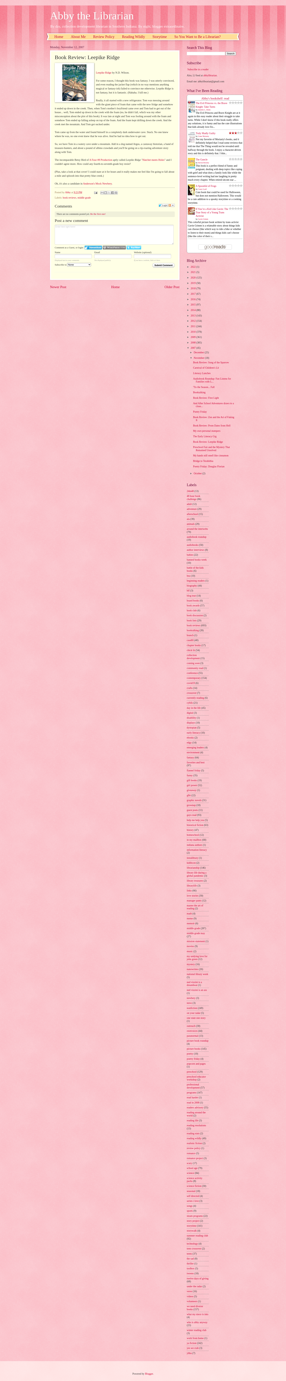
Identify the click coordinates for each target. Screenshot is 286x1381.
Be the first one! (98, 214)
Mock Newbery (103, 183)
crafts (189, 688)
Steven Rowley (203, 163)
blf (188, 590)
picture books (193, 1048)
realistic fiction (194, 1143)
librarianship (193, 867)
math (189, 913)
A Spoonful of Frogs (206, 186)
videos (190, 1296)
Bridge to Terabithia (203, 461)
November (199, 358)
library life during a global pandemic (196, 874)
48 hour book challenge (193, 498)
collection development (193, 657)
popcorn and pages (196, 1063)
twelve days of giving (197, 1278)
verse (189, 1291)
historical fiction (195, 825)
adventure (192, 509)
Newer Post (58, 287)
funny (190, 775)
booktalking (193, 630)
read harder (192, 1097)
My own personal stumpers (206, 431)
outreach (191, 1026)
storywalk (192, 1230)
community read (195, 668)
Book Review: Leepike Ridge (208, 442)
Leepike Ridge (103, 72)
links (189, 890)
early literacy (193, 732)
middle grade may (196, 933)
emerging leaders (195, 747)
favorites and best (195, 762)
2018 (193, 288)
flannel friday (193, 770)
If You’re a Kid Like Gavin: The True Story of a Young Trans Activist (212, 213)
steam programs (195, 1216)
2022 (193, 267)
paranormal (192, 1035)
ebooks (190, 737)
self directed (193, 1196)
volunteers (192, 1301)
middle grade (84, 197)
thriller (190, 1263)
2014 (193, 310)
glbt (189, 795)
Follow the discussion (171, 205)
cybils (190, 702)
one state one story (196, 1018)
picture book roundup (197, 1040)
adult (189, 504)
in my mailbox (194, 839)
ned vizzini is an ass (197, 990)
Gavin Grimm (203, 219)
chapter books (194, 645)
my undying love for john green (197, 958)
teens (189, 1253)
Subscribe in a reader (197, 69)
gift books (192, 780)
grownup (191, 805)
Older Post (172, 287)
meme (190, 918)
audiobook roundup (196, 537)
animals (191, 524)
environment (193, 752)
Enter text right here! (114, 235)
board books (193, 600)
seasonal (191, 1191)
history (190, 830)
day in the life (194, 708)
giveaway (191, 790)
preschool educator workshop (196, 1078)
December (199, 352)
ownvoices (192, 1031)
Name (57, 252)
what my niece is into (197, 1314)
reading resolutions (196, 1125)
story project (193, 1221)
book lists (191, 620)
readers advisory (195, 1107)
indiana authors (194, 845)
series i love (193, 1201)
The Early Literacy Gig (204, 436)
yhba (189, 1353)
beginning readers (196, 580)
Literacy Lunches (201, 373)
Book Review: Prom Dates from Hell (211, 425)
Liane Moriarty (203, 136)
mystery (191, 964)
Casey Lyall (202, 189)
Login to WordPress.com (114, 247)
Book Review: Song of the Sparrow (211, 362)
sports (190, 1210)
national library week (197, 974)
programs (191, 1092)
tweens (190, 1273)
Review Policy (104, 37)
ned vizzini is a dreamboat (194, 984)
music (190, 951)
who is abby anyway (197, 1322)
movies (190, 946)
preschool (192, 1071)
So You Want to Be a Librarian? (197, 37)
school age (192, 1168)
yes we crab (193, 1348)
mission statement (196, 941)
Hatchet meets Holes (154, 159)
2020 (193, 277)
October (198, 473)
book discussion (195, 615)
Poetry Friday (200, 411)
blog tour (191, 595)
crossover (191, 693)
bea (188, 575)
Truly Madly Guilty (205, 133)
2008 (193, 342)
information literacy (197, 850)
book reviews (69, 197)
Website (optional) (142, 252)
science (190, 1173)
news (189, 1003)
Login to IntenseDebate (93, 247)
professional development (193, 1086)
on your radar (193, 1013)
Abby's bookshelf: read (215, 98)
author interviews (195, 550)
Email (97, 252)
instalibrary (192, 858)
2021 (193, 272)
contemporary (194, 678)
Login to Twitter (134, 247)
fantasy (190, 757)
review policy (193, 1148)
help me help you (195, 820)
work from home (195, 1338)
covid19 (191, 683)
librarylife (192, 885)
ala (188, 519)
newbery (191, 998)
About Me (78, 37)
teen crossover (194, 1248)
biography (192, 585)
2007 (193, 348)
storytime (191, 1225)
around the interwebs (197, 529)
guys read (191, 815)
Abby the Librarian (92, 16)
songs (189, 1206)
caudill (190, 640)
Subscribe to (73, 264)
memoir (191, 923)
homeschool (193, 835)
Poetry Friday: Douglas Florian (208, 466)
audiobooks (192, 545)
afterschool (192, 514)
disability (191, 717)
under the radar (194, 1286)
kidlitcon (191, 862)
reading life (192, 1120)
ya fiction (191, 1343)
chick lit (191, 650)
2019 (193, 283)
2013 (193, 315)
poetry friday (193, 1058)
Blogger (149, 1373)
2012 (193, 321)
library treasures (195, 880)
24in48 (190, 491)
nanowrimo (192, 969)
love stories (192, 895)
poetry (190, 1053)
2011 (193, 326)
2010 (193, 331)
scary (189, 1163)
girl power (192, 785)
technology (192, 1243)
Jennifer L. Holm (204, 110)
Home (58, 37)
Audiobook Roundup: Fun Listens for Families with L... (212, 380)
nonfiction (192, 1008)
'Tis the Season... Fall (203, 387)
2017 (193, 294)
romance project (195, 1158)
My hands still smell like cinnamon (210, 455)
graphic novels (194, 800)
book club (192, 610)
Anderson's (89, 183)
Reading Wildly (133, 37)
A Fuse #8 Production (100, 159)
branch (190, 635)
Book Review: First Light (206, 398)
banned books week (197, 559)
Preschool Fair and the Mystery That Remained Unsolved (211, 449)
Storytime (159, 37)
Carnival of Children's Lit (206, 367)
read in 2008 (193, 1102)
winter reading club (196, 1330)
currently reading (195, 698)
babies (190, 554)
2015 (193, 304)
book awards (193, 605)
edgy (189, 742)
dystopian (192, 727)
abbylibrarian (210, 75)
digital (190, 712)
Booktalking (199, 392)
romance (191, 1153)
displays (191, 722)
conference (192, 673)
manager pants (194, 900)
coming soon (193, 663)
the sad (190, 1258)
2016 (193, 299)
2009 (193, 337)
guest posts (192, 810)
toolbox (190, 1268)
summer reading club (197, 1235)
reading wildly (194, 1138)
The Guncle (202, 159)
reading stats (193, 1133)
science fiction (194, 1186)
